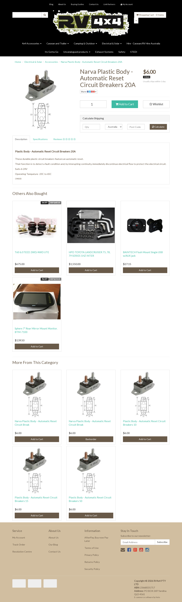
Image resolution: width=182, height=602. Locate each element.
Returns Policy (92, 562)
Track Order (18, 544)
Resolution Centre (22, 551)
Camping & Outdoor (85, 43)
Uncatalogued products (76, 51)
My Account (18, 537)
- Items (150, 14)
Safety (121, 51)
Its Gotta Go (51, 51)
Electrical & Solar (112, 43)
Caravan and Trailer (58, 43)
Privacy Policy (91, 554)
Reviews (64, 139)
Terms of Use (91, 547)
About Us (62, 4)
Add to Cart (125, 104)
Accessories (51, 61)
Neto (158, 597)
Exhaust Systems (104, 51)
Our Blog (53, 544)
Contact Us (94, 4)
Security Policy (92, 569)
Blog (51, 4)
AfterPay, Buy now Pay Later (96, 539)
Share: (88, 91)
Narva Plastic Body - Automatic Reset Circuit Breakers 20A (91, 61)
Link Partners (109, 4)
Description (21, 139)
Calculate (158, 126)
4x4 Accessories (31, 43)
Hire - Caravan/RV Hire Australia (143, 43)
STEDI (133, 51)
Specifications (40, 139)
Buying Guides (77, 4)
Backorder (91, 439)
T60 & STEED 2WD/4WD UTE (32, 252)
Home (18, 61)
